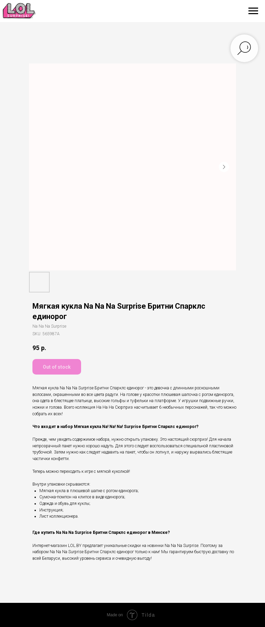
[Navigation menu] (253, 11)
